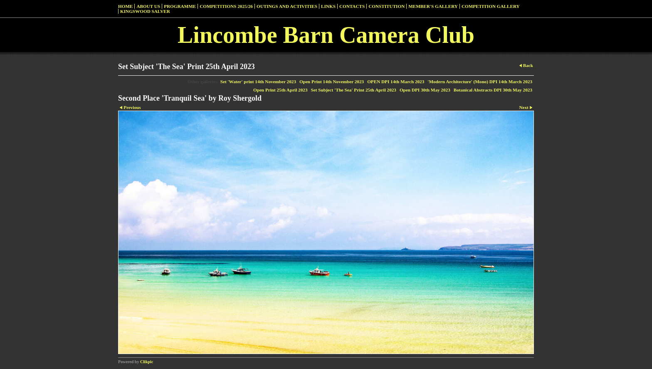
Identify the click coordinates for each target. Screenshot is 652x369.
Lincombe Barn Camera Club (326, 35)
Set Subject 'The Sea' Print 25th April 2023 (353, 89)
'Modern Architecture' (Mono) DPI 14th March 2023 (479, 81)
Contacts (352, 6)
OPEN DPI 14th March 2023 (395, 81)
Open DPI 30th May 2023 (425, 89)
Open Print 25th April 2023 (280, 89)
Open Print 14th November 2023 (331, 81)
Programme (180, 6)
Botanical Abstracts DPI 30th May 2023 (493, 89)
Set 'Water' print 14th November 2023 (258, 81)
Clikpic (146, 361)
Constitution (386, 6)
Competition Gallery (491, 6)
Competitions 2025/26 (226, 6)
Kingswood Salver (145, 11)
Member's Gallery (433, 6)
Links (328, 6)
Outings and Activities (287, 6)
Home (125, 6)
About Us (148, 6)
